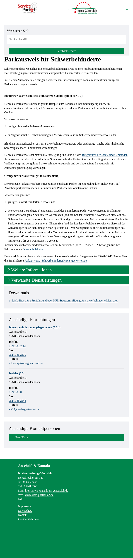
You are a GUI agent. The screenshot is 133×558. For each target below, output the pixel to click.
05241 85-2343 (17, 400)
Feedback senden (66, 50)
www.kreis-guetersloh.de (39, 494)
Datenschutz (25, 510)
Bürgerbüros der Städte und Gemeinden (105, 154)
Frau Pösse (19, 437)
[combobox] (66, 39)
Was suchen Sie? (18, 31)
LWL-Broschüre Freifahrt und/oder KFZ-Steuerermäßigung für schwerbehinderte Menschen (63, 300)
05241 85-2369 (17, 346)
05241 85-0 (15, 392)
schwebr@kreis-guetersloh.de (26, 363)
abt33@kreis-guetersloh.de (24, 409)
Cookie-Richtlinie (28, 519)
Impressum (24, 506)
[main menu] (127, 7)
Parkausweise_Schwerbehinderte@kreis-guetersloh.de (56, 260)
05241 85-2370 (17, 354)
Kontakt (23, 514)
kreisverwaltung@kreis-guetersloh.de (46, 490)
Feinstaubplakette (33, 249)
